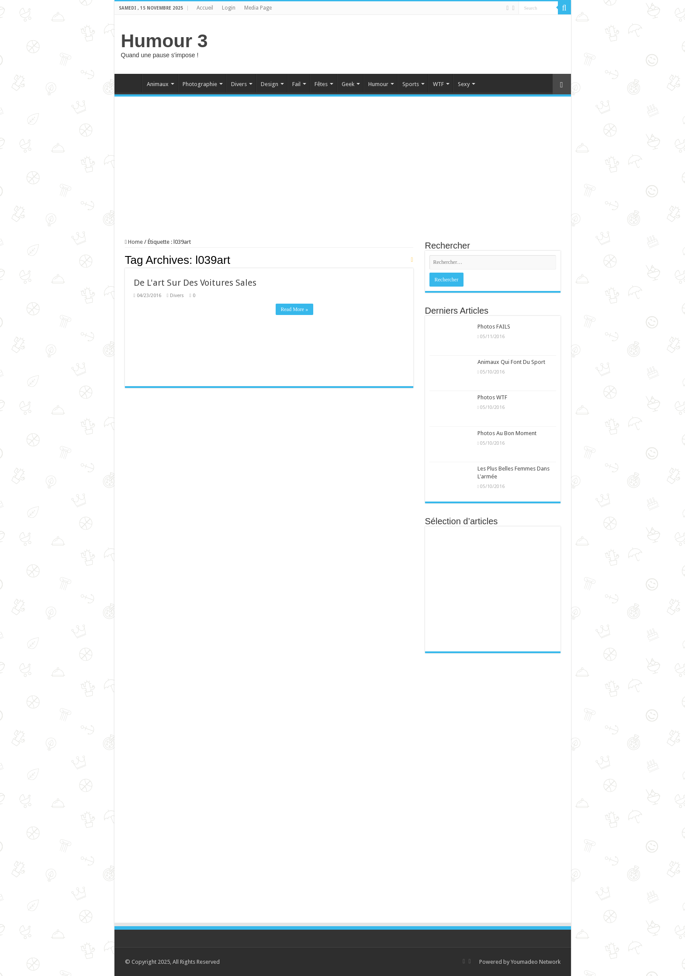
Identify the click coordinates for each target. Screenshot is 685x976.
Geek (348, 84)
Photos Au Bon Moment (506, 433)
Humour (378, 84)
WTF (438, 84)
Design (269, 84)
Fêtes (321, 84)
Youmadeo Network (535, 962)
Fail (296, 84)
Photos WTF (492, 397)
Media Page (258, 8)
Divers (239, 84)
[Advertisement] (405, 43)
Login (228, 8)
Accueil (205, 8)
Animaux (158, 84)
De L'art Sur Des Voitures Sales (195, 282)
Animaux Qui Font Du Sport (511, 362)
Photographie (200, 84)
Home (130, 83)
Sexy (464, 84)
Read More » (294, 309)
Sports (410, 84)
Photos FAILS (493, 326)
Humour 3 (164, 40)
